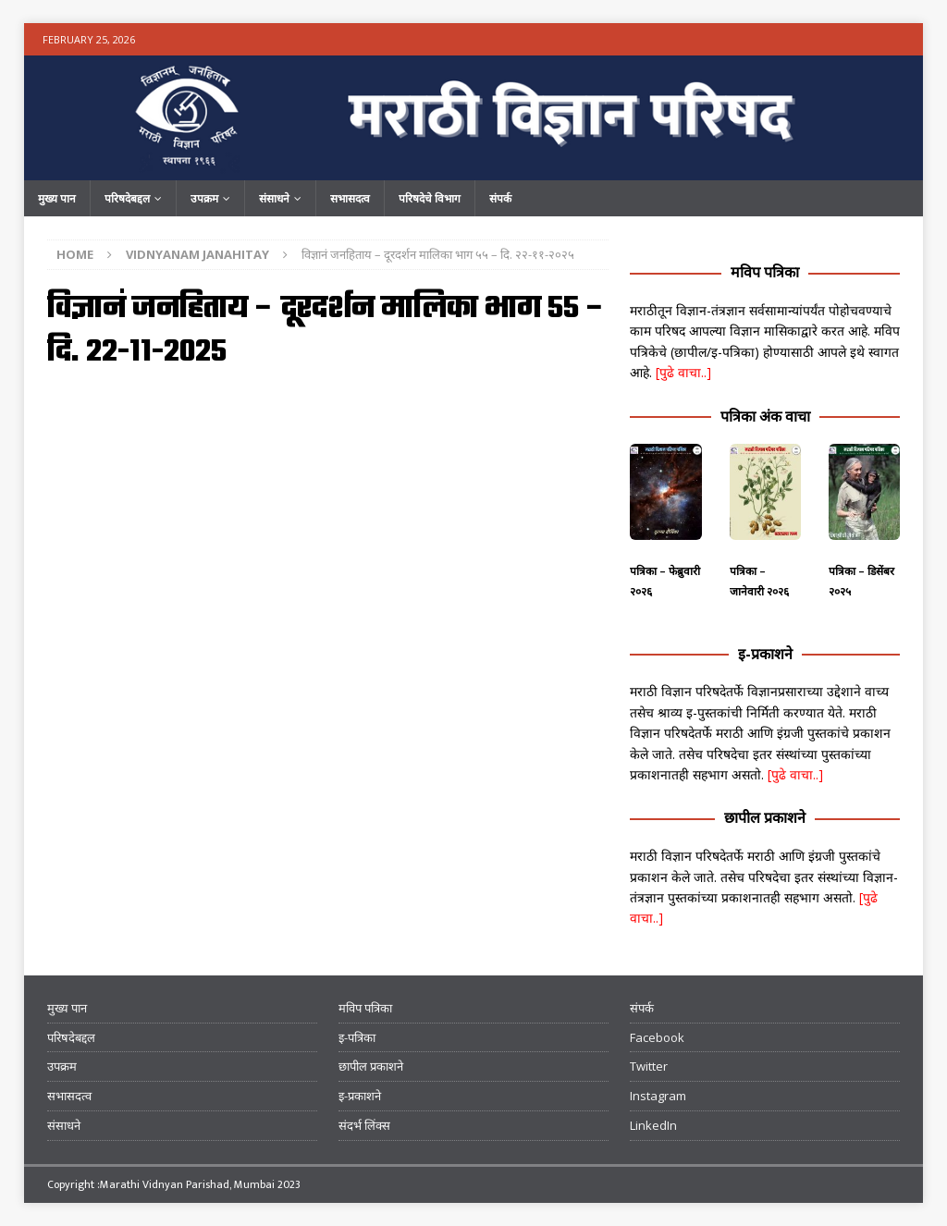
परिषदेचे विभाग (430, 198)
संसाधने (274, 198)
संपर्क (500, 198)
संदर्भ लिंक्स (364, 1125)
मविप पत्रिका (765, 272)
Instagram (658, 1095)
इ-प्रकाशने (765, 654)
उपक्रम (204, 198)
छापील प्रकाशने (765, 817)
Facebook (657, 1037)
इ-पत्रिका (356, 1037)
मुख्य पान (57, 198)
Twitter (649, 1066)
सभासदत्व (350, 198)
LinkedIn (653, 1125)
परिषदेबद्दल (127, 198)
